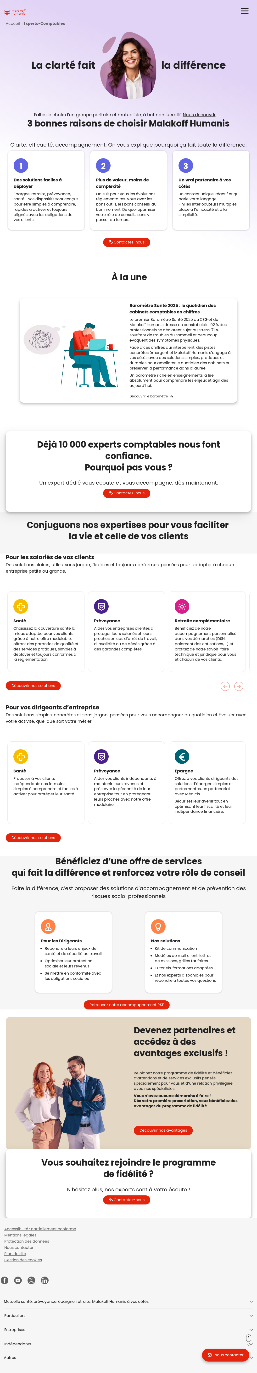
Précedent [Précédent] (225, 686)
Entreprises (14, 1329)
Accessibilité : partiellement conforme (40, 1229)
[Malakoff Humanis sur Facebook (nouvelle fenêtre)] (4, 1281)
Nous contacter (19, 1247)
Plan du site (15, 1254)
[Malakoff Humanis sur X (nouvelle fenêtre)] (31, 1280)
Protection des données (26, 1241)
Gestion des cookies (23, 1260)
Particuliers (14, 1315)
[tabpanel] (187, 1082)
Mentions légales (20, 1235)
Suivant (238, 686)
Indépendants (17, 1344)
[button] (248, 11)
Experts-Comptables (44, 23)
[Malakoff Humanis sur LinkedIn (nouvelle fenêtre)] (45, 1281)
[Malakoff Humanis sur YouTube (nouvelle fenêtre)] (18, 1281)
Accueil (13, 23)
